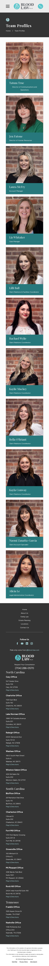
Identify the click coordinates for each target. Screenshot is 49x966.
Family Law (24, 617)
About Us (24, 613)
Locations (24, 624)
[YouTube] (22, 643)
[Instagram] (31, 643)
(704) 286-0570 (24, 668)
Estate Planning (24, 620)
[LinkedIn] (27, 643)
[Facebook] (17, 643)
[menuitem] (14, 962)
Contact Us (24, 628)
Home (24, 609)
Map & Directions (12, 690)
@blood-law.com (32, 650)
